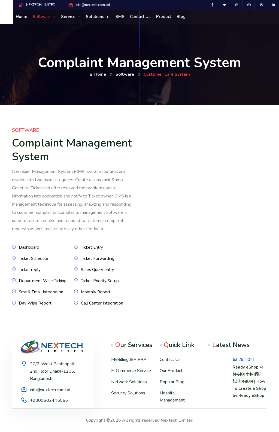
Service (69, 16)
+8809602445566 (49, 400)
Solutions (95, 16)
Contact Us (170, 360)
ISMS (119, 16)
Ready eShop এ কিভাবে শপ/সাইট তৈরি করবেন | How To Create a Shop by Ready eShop (249, 381)
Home (21, 16)
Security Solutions (128, 393)
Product (163, 16)
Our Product (171, 371)
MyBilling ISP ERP (128, 360)
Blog (181, 16)
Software (42, 16)
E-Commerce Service (131, 371)
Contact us (140, 16)
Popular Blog (172, 382)
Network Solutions (129, 382)
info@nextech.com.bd (92, 4)
